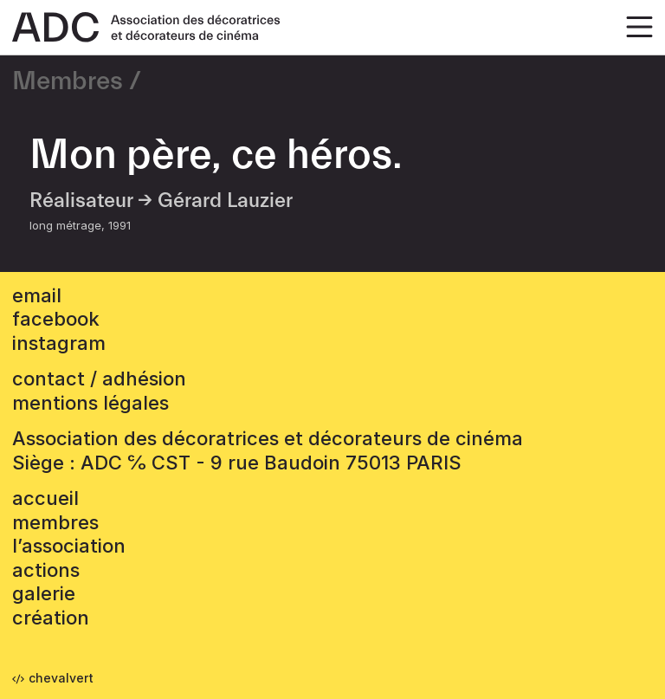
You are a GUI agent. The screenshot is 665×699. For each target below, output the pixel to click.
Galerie (43, 593)
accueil (45, 498)
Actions (46, 570)
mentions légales (90, 403)
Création (50, 617)
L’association (69, 545)
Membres (67, 81)
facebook (56, 318)
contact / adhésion (99, 378)
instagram (59, 343)
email (36, 295)
